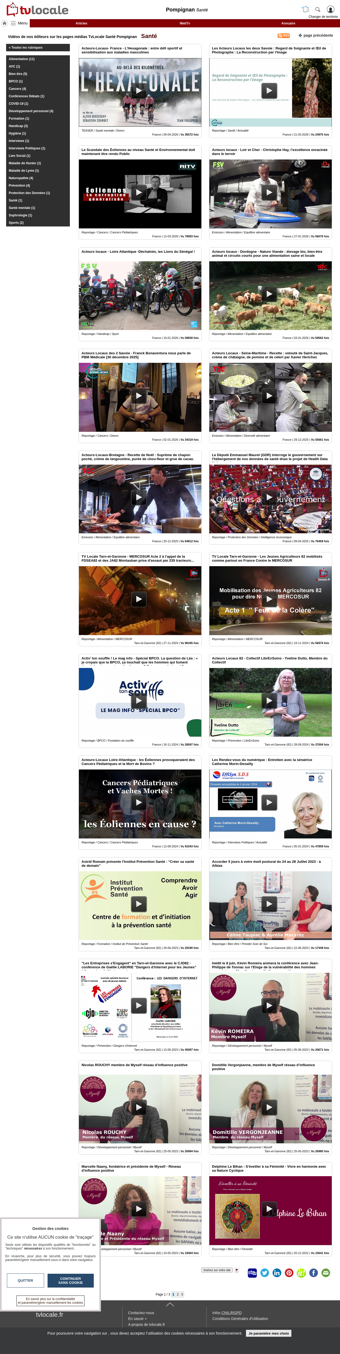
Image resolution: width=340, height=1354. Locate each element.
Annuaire (288, 23)
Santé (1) (15, 200)
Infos (227, 1313)
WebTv (185, 23)
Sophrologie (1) (20, 215)
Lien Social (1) (19, 156)
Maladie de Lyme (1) (24, 171)
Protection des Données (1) (29, 193)
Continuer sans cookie (70, 1281)
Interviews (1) (19, 141)
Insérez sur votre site (217, 1270)
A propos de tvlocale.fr (146, 1324)
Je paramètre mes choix (269, 1333)
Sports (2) (16, 223)
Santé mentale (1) (22, 208)
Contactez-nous (141, 1313)
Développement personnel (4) (31, 111)
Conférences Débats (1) (26, 96)
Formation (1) (19, 118)
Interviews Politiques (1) (27, 148)
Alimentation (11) (22, 59)
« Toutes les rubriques (25, 47)
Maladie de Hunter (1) (25, 163)
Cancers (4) (17, 89)
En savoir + (137, 1319)
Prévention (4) (19, 185)
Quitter (25, 1280)
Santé (147, 36)
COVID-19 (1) (18, 104)
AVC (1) (14, 66)
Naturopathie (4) (21, 178)
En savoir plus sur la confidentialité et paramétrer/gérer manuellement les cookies (50, 1301)
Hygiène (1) (17, 133)
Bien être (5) (18, 74)
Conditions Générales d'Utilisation (240, 1319)
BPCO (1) (16, 81)
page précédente (315, 34)
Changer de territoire (323, 17)
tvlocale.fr (49, 1314)
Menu (23, 23)
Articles (81, 23)
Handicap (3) (18, 126)
